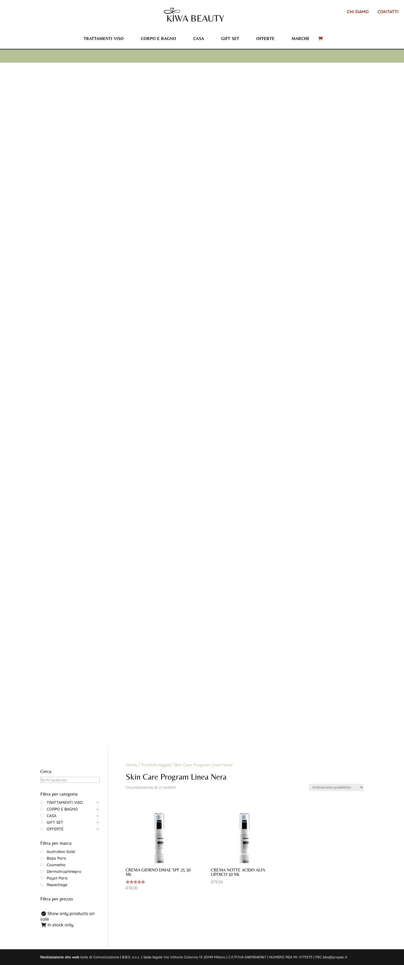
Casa (198, 38)
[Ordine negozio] (336, 787)
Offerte (265, 38)
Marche (301, 38)
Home (131, 764)
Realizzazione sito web (59, 957)
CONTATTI (387, 11)
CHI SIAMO (358, 11)
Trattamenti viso (104, 38)
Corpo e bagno (158, 38)
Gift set (230, 38)
